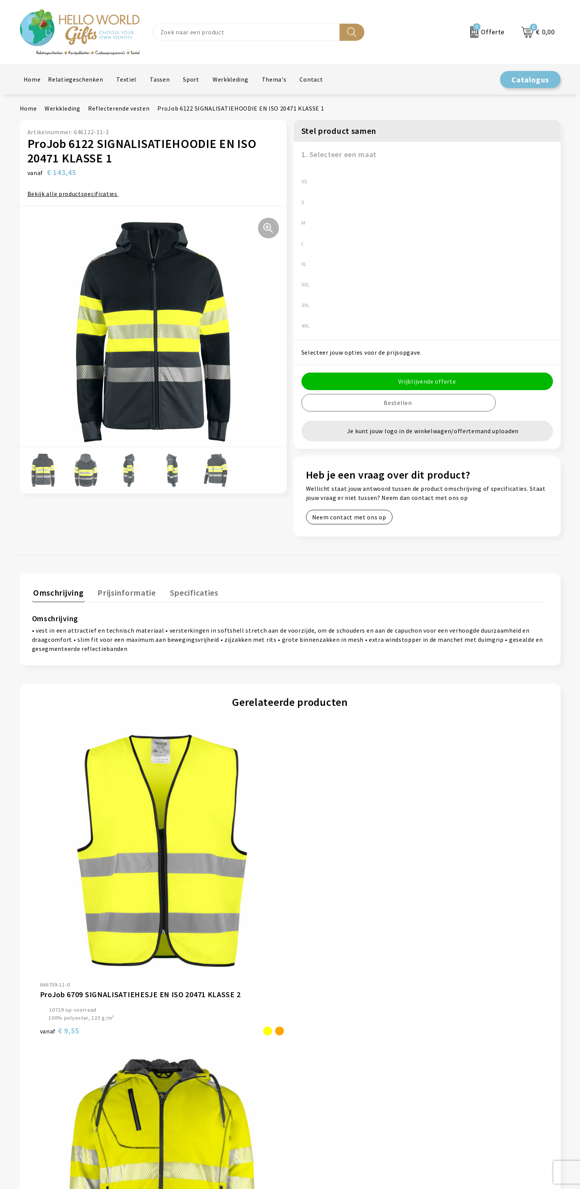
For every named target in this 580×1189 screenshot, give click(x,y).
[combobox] (246, 32)
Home (32, 79)
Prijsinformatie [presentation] (123, 591)
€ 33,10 (319, 898)
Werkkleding (230, 79)
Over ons (178, 988)
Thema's (274, 79)
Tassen (160, 79)
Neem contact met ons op (349, 517)
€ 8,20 (446, 898)
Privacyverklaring (459, 1011)
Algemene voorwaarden (467, 988)
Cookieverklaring (458, 1000)
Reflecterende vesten (118, 108)
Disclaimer (449, 1023)
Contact (311, 79)
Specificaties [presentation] (187, 591)
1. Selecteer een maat (339, 154)
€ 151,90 (192, 906)
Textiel (126, 79)
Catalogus (530, 79)
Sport (191, 79)
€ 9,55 (59, 898)
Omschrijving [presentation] (57, 591)
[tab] (57, 593)
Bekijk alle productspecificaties (75, 194)
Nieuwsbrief (182, 1000)
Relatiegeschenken (75, 79)
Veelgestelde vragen (194, 1011)
